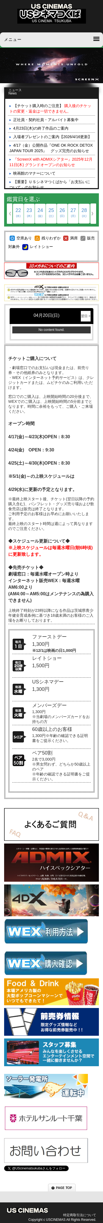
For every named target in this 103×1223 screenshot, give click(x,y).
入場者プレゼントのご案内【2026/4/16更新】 (52, 137)
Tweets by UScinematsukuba (29, 1178)
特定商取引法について (79, 1215)
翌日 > (85, 316)
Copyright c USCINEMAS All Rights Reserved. (62, 1220)
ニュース (20, 91)
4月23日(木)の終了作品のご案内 (40, 128)
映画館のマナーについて (34, 173)
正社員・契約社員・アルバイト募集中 (46, 120)
